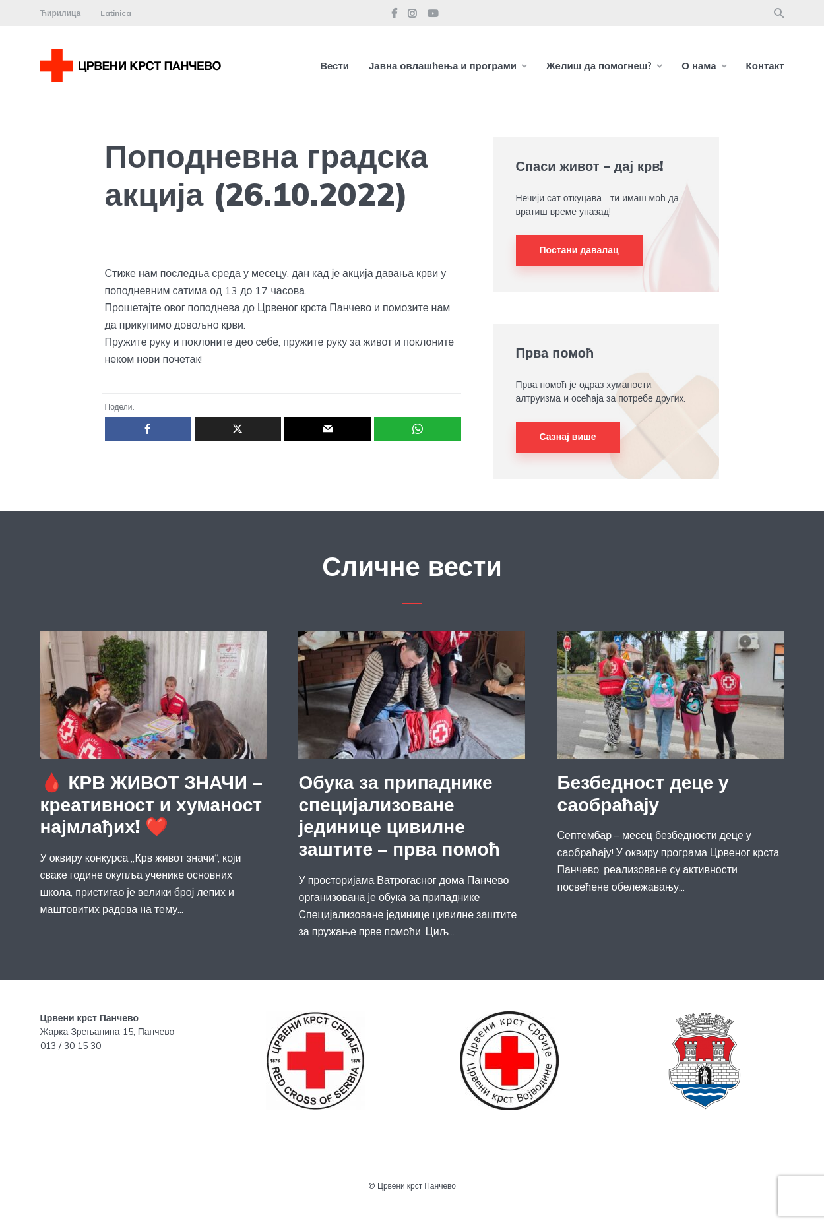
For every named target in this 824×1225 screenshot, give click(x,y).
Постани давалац (579, 250)
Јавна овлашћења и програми (443, 65)
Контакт (765, 65)
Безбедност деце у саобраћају (642, 793)
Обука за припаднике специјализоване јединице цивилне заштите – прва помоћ (398, 815)
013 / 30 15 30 (70, 1046)
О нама (698, 65)
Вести (334, 65)
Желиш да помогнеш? (599, 65)
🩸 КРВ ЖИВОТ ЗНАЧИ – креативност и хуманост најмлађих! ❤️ (151, 804)
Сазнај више (568, 437)
